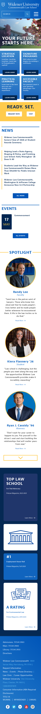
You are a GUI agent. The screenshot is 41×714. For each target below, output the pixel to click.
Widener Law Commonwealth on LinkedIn (20, 707)
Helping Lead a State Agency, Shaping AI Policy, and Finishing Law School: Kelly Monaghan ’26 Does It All (20, 155)
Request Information (12, 668)
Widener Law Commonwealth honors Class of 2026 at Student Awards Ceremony (19, 140)
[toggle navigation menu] (36, 14)
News (5, 671)
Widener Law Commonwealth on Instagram (33, 707)
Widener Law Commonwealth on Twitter (14, 707)
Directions (7, 653)
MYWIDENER (20, 700)
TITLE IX (6, 697)
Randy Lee (20, 292)
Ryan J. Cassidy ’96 (20, 425)
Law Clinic (7, 675)
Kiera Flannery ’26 (20, 361)
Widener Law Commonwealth (16, 661)
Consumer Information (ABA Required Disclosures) (19, 691)
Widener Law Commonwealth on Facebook (8, 707)
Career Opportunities (23, 675)
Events (13, 671)
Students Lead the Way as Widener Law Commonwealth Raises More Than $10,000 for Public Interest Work (21, 169)
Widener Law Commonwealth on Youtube (26, 707)
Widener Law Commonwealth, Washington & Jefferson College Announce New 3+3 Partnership (20, 182)
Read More (19, 321)
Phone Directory (25, 671)
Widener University (11, 679)
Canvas (32, 700)
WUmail (7, 700)
